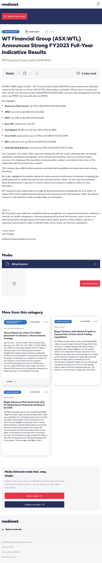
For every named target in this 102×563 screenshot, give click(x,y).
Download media (90, 283)
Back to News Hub (14, 16)
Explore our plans (34, 504)
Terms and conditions (10, 551)
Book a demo (34, 495)
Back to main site (12, 529)
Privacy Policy (7, 547)
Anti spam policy (8, 556)
